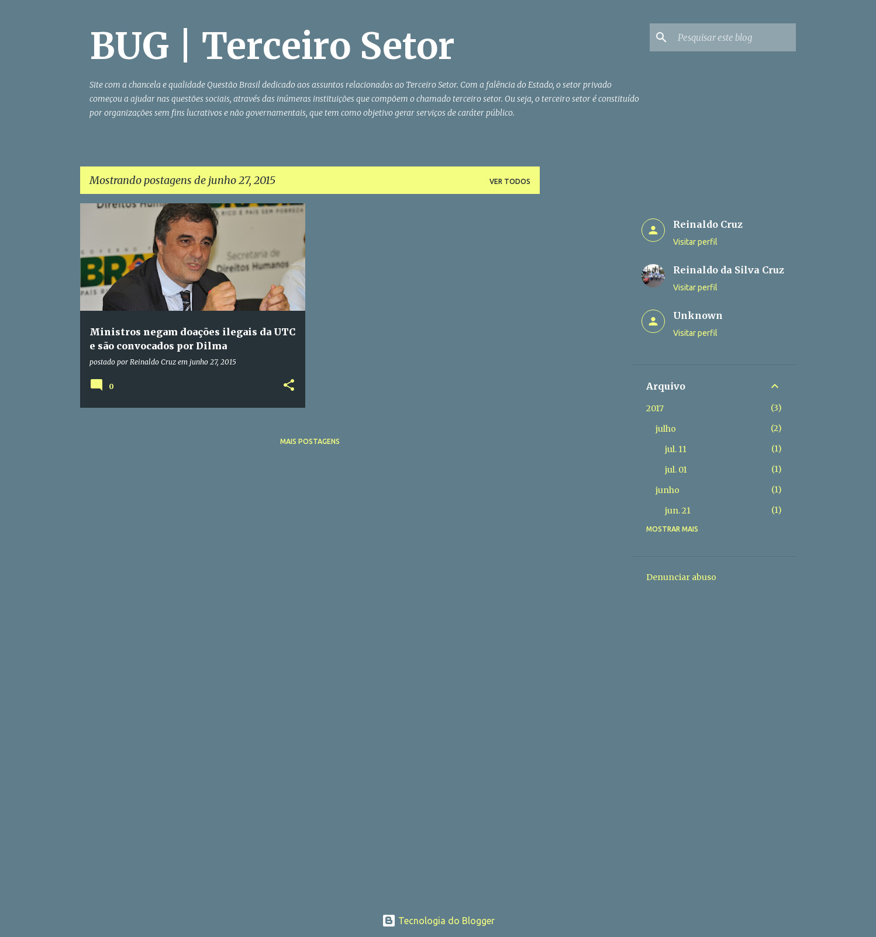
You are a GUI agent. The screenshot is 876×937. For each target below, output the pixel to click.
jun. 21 (678, 510)
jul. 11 (676, 449)
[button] (289, 386)
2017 (655, 408)
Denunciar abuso (681, 577)
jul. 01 (676, 469)
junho (668, 490)
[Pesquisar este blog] (734, 37)
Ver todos (509, 181)
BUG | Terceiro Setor (272, 46)
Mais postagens (310, 441)
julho (666, 429)
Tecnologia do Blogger (438, 920)
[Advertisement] (586, 378)
